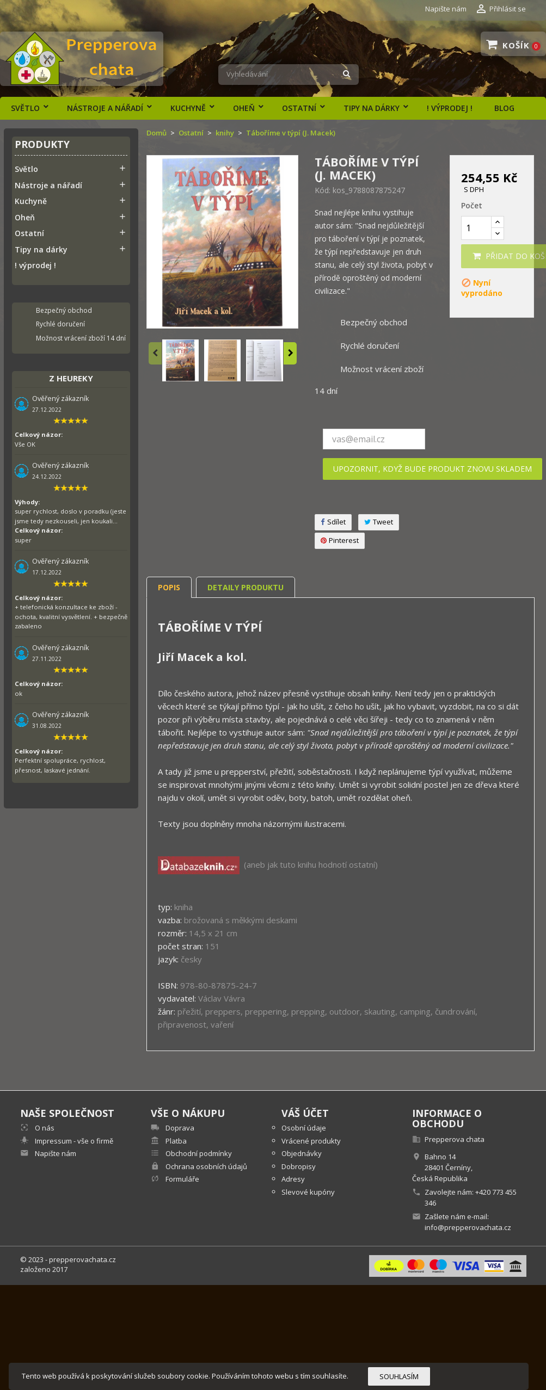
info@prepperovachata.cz (468, 1227)
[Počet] (476, 228)
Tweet (378, 522)
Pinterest (340, 540)
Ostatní (299, 108)
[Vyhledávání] (288, 74)
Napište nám (446, 9)
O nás (43, 1128)
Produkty (42, 145)
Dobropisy (298, 1166)
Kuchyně (188, 108)
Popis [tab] (169, 587)
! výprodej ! (450, 108)
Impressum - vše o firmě (73, 1141)
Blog (504, 108)
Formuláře (181, 1179)
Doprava (179, 1128)
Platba (175, 1141)
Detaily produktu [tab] (245, 587)
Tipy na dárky (371, 108)
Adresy (293, 1179)
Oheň (244, 108)
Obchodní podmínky (198, 1153)
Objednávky (301, 1153)
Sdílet (333, 522)
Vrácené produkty (311, 1141)
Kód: (322, 190)
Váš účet (305, 1113)
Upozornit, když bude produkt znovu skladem (432, 469)
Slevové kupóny (308, 1192)
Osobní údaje (303, 1128)
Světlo (25, 108)
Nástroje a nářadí (105, 108)
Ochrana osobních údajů (205, 1166)
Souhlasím (399, 1376)
